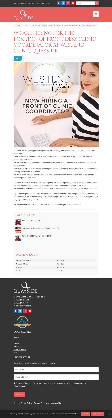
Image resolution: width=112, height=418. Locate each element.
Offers (16, 341)
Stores (16, 337)
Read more (97, 414)
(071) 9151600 (22, 300)
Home (16, 403)
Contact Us (45, 3)
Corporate (36, 3)
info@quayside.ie (23, 306)
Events (16, 343)
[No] (109, 414)
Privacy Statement (41, 403)
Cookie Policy (26, 403)
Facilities (17, 347)
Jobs (16, 353)
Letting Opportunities (22, 3)
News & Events (20, 350)
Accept (85, 414)
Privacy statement (21, 386)
